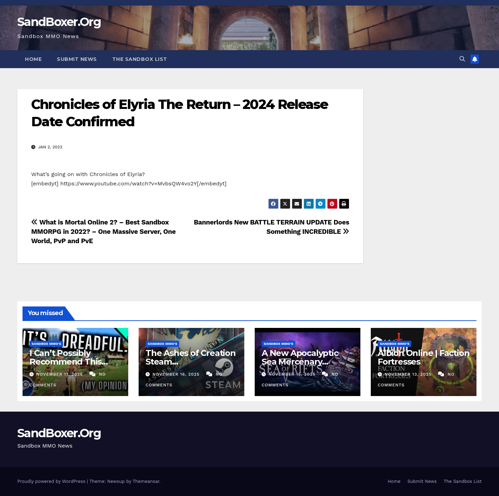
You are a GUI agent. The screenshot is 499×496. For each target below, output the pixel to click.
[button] (462, 59)
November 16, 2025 (176, 374)
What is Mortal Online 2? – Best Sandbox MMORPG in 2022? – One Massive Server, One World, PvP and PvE (103, 231)
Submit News (77, 59)
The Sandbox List (139, 59)
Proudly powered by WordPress (52, 481)
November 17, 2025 (60, 374)
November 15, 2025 (293, 374)
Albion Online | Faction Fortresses (423, 357)
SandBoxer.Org (59, 22)
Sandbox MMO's (46, 344)
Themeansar (146, 481)
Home (33, 59)
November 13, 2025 (409, 374)
